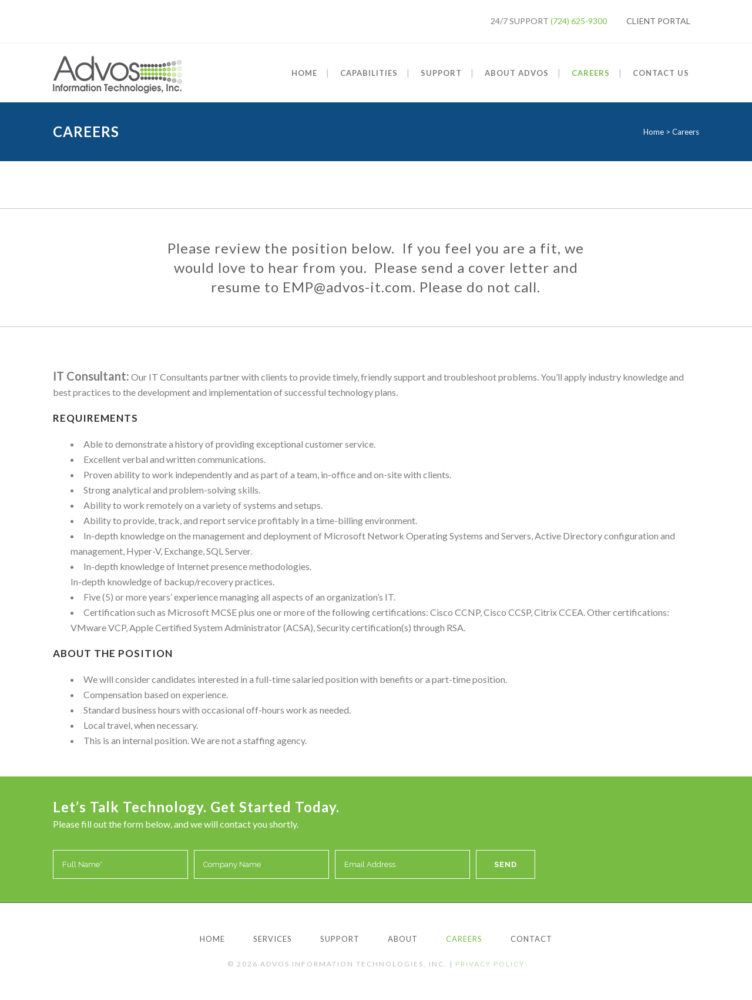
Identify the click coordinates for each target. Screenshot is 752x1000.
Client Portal (658, 21)
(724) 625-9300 (578, 21)
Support (340, 939)
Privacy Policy (490, 963)
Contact (531, 939)
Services (272, 939)
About (403, 939)
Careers (464, 939)
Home (653, 131)
